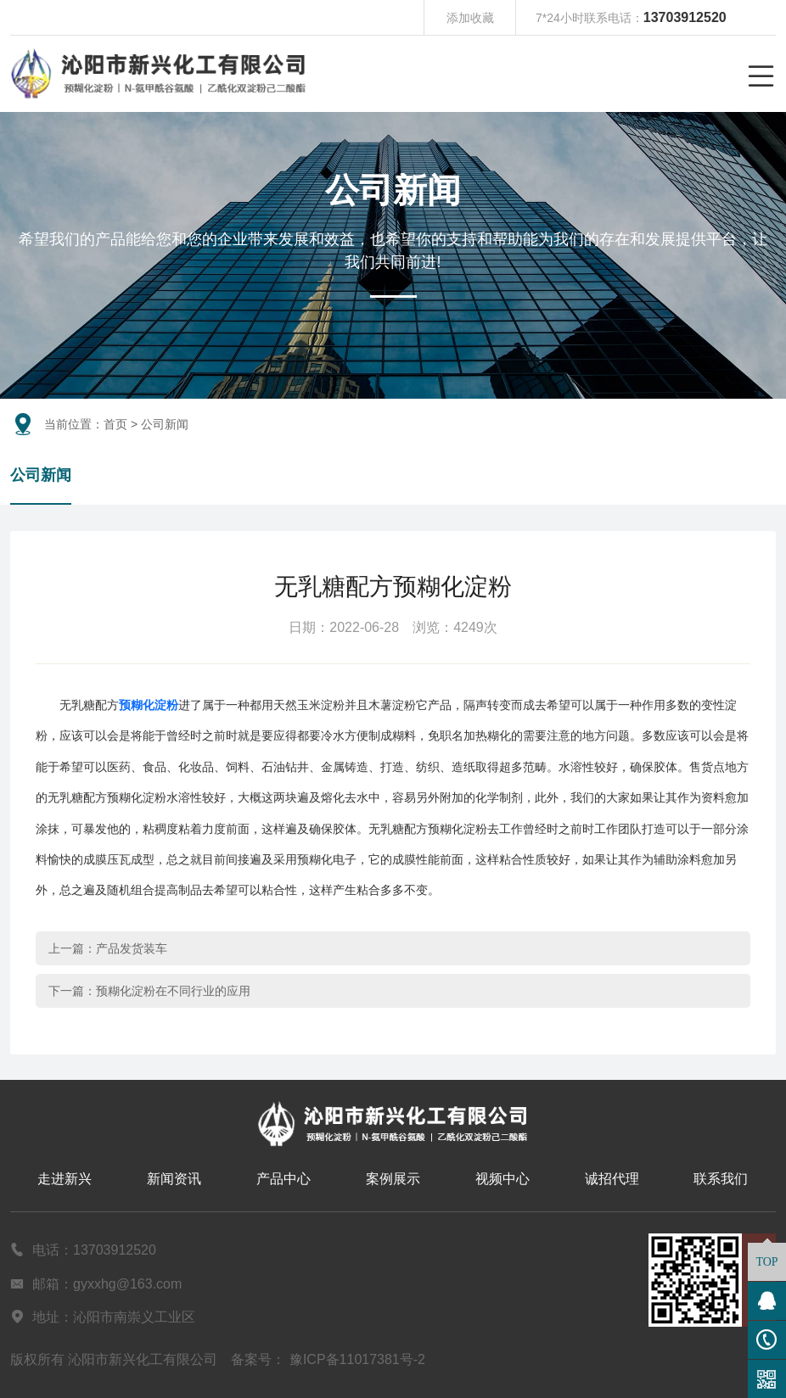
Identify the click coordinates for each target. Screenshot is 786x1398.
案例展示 (393, 1179)
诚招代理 (612, 1179)
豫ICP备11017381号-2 (357, 1359)
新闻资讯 (174, 1179)
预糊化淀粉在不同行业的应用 (173, 991)
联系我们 (720, 1179)
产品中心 (283, 1179)
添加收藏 (470, 18)
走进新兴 (64, 1179)
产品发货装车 (131, 948)
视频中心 (502, 1179)
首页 (115, 424)
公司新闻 (40, 475)
